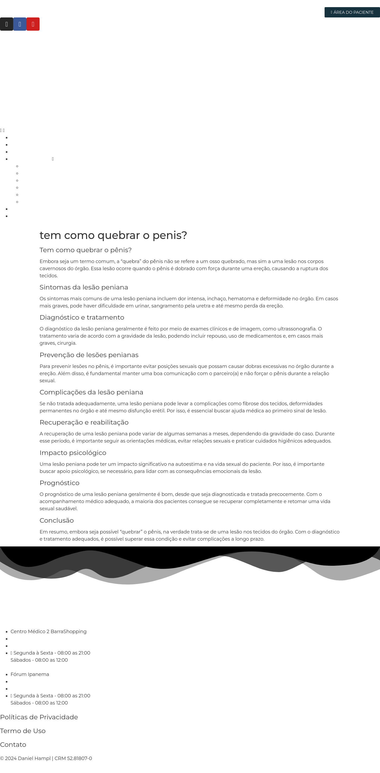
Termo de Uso (23, 731)
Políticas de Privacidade (39, 717)
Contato (13, 744)
